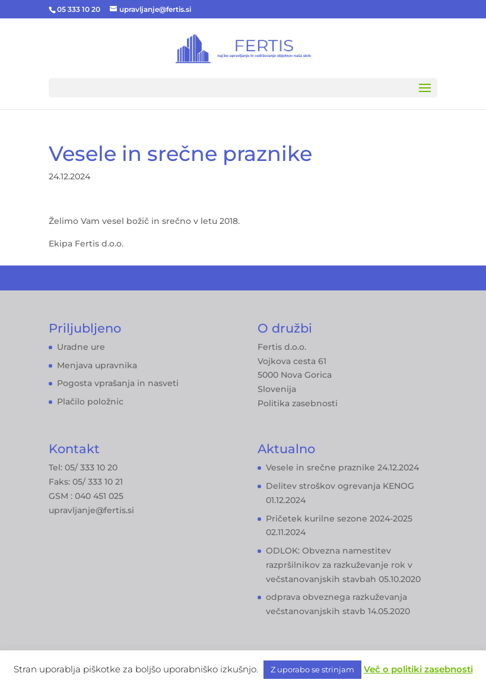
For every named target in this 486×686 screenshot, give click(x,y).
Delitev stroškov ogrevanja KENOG (340, 485)
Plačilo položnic (90, 401)
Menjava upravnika (97, 365)
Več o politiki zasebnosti (418, 669)
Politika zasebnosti (298, 403)
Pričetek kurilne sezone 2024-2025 (339, 518)
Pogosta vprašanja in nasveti (118, 383)
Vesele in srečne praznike (320, 467)
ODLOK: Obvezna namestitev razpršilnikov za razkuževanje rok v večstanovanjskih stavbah (339, 564)
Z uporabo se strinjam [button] (312, 669)
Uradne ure (81, 347)
